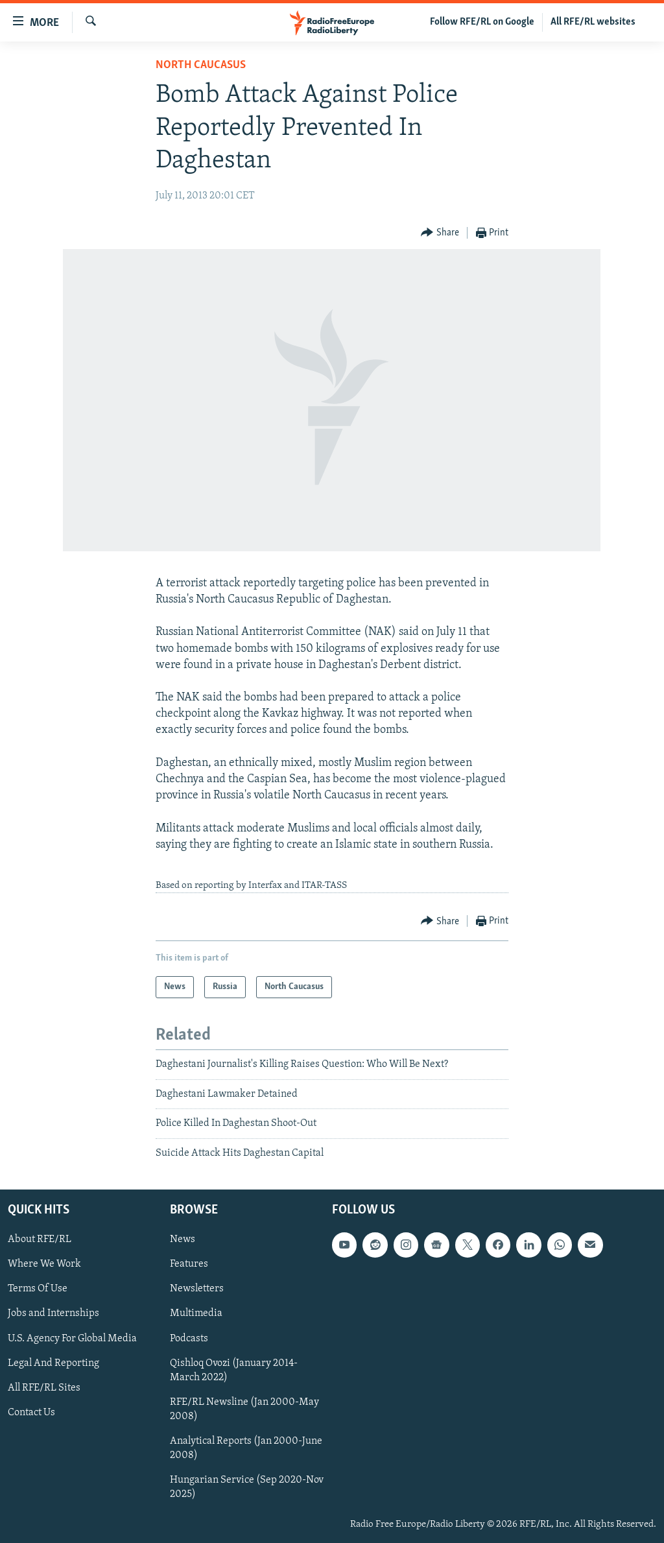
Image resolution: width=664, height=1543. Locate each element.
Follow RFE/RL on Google (482, 22)
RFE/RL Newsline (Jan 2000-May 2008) (244, 1409)
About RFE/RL (39, 1239)
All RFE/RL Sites (44, 1388)
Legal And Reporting (53, 1363)
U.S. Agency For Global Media (72, 1338)
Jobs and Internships (53, 1313)
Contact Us (31, 1412)
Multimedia (196, 1313)
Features (189, 1264)
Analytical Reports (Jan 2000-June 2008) (246, 1448)
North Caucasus (201, 65)
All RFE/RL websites (593, 22)
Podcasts (189, 1338)
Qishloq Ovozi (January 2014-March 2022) (234, 1370)
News (182, 1239)
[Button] (440, 233)
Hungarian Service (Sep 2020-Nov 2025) (247, 1487)
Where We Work (44, 1264)
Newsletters (197, 1289)
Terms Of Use (37, 1289)
